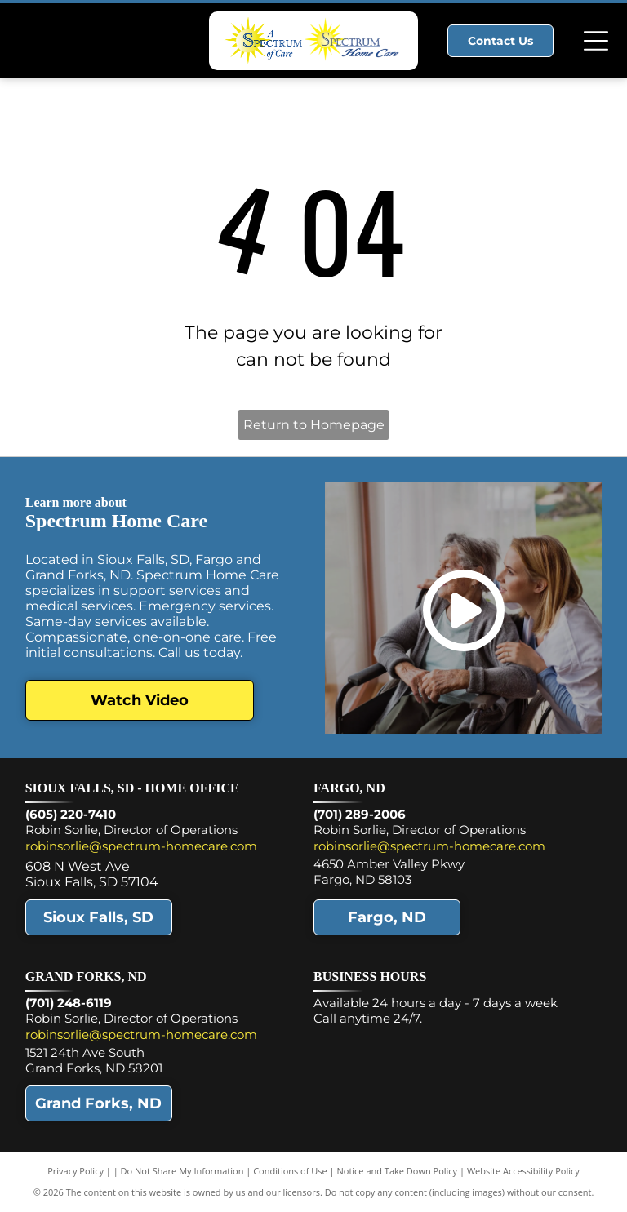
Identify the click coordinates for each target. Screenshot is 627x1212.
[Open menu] (596, 41)
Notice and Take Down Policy (397, 1171)
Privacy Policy (75, 1171)
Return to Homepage (314, 425)
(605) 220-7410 (70, 814)
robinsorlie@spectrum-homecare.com (141, 846)
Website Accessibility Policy (523, 1171)
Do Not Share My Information (182, 1171)
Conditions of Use (290, 1171)
